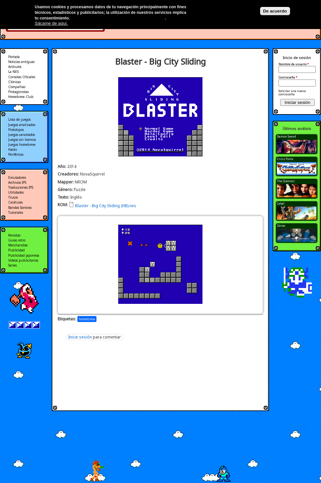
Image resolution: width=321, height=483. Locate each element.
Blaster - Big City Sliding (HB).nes (105, 206)
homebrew (87, 319)
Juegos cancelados (21, 134)
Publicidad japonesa (23, 255)
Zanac (281, 225)
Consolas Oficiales (21, 77)
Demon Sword (286, 136)
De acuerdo (275, 11)
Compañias (16, 86)
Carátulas (15, 202)
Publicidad (16, 250)
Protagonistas (18, 91)
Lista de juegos (19, 119)
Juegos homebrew (22, 144)
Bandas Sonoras (20, 207)
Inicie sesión (80, 337)
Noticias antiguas (21, 61)
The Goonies (286, 181)
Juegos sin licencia (22, 139)
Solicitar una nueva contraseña (292, 92)
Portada (14, 56)
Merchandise (18, 245)
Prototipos (16, 129)
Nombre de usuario (294, 64)
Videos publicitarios (23, 260)
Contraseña (288, 77)
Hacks (12, 149)
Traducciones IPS (20, 187)
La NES (13, 71)
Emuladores (17, 177)
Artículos (14, 66)
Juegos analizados (21, 124)
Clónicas (14, 82)
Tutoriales (15, 212)
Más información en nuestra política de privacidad (118, 18)
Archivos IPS (17, 182)
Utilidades (16, 192)
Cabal (280, 203)
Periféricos (15, 154)
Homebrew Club (21, 96)
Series (12, 265)
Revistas (14, 235)
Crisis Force (285, 159)
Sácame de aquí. (51, 23)
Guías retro (16, 240)
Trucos (13, 197)
